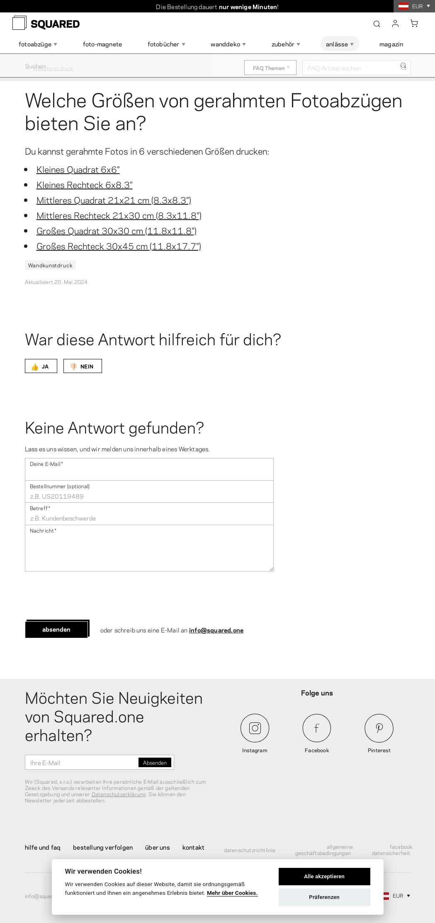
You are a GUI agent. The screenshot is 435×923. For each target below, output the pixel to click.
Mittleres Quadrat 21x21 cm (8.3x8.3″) (113, 199)
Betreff (40, 507)
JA (40, 366)
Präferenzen (324, 897)
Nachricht (43, 529)
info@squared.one (216, 629)
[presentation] (88, 596)
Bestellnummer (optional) (60, 485)
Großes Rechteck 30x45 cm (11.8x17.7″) (118, 245)
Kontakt (193, 846)
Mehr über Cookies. (232, 892)
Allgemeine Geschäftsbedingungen (324, 849)
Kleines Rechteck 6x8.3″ (84, 184)
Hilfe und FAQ (43, 846)
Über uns (157, 846)
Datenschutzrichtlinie (250, 849)
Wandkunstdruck (50, 265)
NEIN (81, 366)
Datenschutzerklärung (119, 793)
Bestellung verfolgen (103, 846)
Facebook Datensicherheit (392, 849)
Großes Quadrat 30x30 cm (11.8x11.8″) (116, 230)
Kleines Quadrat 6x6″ (78, 168)
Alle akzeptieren (324, 876)
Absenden (56, 628)
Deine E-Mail (46, 463)
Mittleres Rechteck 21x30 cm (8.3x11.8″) (119, 214)
